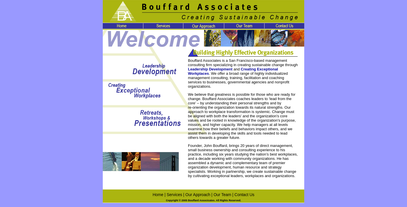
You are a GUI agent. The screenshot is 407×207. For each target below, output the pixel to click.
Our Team (222, 194)
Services (174, 194)
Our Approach (197, 194)
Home (158, 194)
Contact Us (244, 194)
